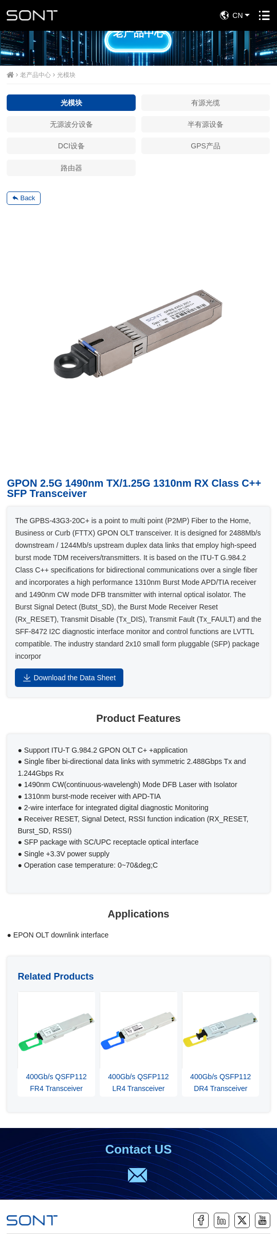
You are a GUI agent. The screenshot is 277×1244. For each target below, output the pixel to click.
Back (23, 198)
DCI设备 (71, 146)
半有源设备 (206, 124)
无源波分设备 (71, 124)
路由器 (71, 168)
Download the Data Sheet (69, 677)
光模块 (66, 75)
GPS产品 (205, 146)
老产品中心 (35, 75)
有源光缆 (205, 103)
